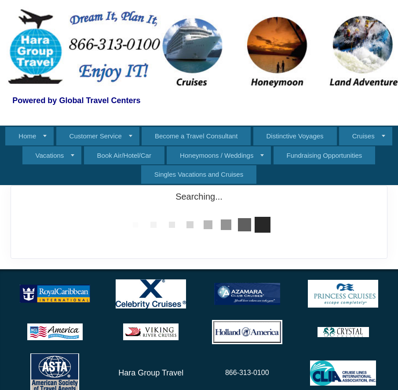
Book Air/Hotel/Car (124, 155)
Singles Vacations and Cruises (198, 174)
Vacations (50, 155)
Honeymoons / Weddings (216, 155)
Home (27, 136)
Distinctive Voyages (295, 136)
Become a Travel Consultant (196, 136)
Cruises (363, 136)
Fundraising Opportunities (324, 155)
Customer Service (95, 136)
